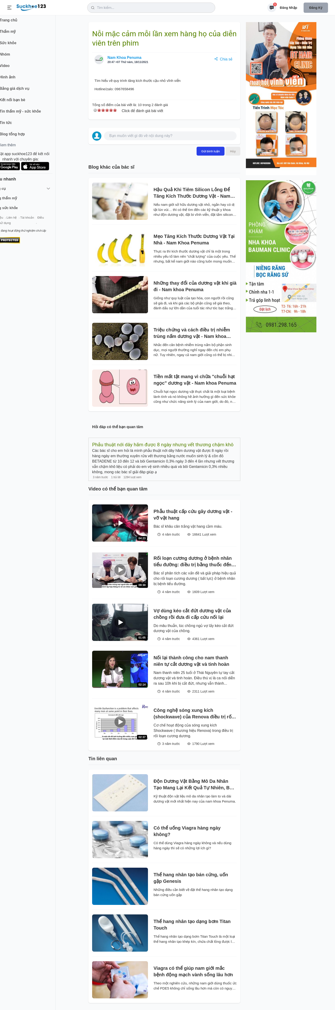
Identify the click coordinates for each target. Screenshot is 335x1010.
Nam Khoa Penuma (124, 58)
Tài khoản (41, 220)
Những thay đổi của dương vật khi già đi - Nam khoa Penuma (195, 286)
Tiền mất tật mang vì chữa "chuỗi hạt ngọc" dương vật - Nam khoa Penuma (195, 380)
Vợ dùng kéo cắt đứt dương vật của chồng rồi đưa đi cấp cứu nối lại (192, 614)
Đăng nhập (288, 8)
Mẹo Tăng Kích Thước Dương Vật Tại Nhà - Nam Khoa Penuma (194, 239)
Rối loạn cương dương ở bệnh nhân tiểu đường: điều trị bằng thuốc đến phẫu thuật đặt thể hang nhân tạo (193, 562)
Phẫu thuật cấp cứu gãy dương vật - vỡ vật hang (193, 514)
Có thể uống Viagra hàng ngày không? (187, 831)
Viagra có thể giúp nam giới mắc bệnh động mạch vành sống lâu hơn (193, 971)
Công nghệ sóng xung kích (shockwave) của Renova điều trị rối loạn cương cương (193, 714)
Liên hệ (26, 220)
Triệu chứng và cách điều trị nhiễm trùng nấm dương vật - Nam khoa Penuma (192, 333)
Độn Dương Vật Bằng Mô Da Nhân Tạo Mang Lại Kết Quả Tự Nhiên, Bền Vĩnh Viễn (194, 785)
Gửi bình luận (210, 151)
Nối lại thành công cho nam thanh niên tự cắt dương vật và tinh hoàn (191, 661)
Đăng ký (315, 8)
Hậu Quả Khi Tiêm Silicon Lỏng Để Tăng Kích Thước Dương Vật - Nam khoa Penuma (192, 193)
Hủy (233, 151)
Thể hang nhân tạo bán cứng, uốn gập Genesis (191, 878)
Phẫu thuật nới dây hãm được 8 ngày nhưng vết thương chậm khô (163, 444)
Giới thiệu (10, 220)
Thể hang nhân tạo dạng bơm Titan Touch (192, 924)
